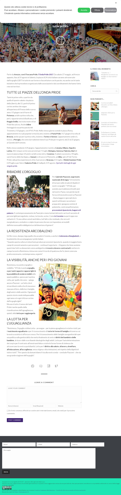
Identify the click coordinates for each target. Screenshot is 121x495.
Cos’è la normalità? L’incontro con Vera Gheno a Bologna (109, 105)
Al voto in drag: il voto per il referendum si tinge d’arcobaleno (109, 144)
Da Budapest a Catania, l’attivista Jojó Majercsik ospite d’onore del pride (108, 134)
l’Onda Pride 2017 (45, 74)
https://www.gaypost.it (22, 492)
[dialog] (60, 11)
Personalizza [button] (110, 10)
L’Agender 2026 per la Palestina (108, 114)
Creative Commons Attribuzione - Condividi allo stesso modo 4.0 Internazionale (60, 490)
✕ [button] (116, 3)
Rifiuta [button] (97, 10)
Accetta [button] (84, 10)
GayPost (61, 47)
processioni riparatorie (61, 210)
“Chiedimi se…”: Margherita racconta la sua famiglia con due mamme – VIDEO (109, 75)
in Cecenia (58, 216)
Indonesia (63, 236)
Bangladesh (74, 236)
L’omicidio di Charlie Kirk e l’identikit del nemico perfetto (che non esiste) (109, 124)
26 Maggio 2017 (60, 49)
